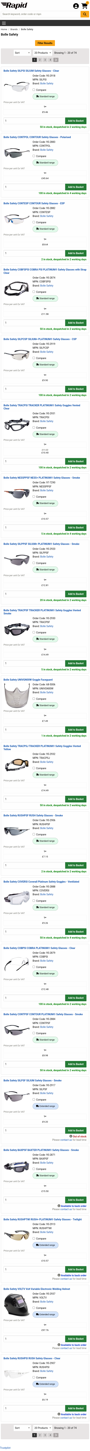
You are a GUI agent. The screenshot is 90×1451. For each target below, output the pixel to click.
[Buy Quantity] (34, 120)
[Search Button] (85, 14)
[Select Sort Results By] (22, 52)
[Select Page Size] (42, 52)
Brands (14, 29)
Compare (39, 90)
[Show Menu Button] (4, 23)
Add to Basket (76, 120)
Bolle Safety (46, 83)
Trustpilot (5, 1447)
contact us (66, 1139)
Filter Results (45, 43)
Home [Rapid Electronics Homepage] (4, 29)
